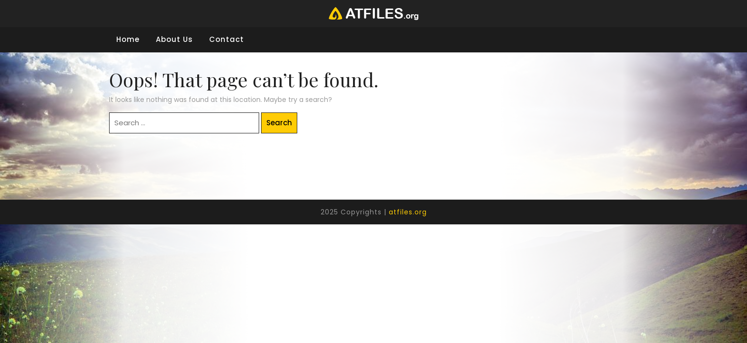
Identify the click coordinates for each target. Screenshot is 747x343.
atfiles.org (408, 212)
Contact (226, 39)
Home (128, 39)
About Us (174, 39)
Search (279, 123)
